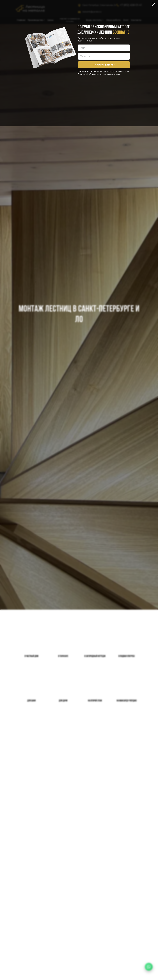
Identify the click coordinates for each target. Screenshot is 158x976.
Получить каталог (104, 65)
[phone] (104, 56)
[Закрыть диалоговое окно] (154, 4)
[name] (104, 48)
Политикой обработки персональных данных (99, 74)
